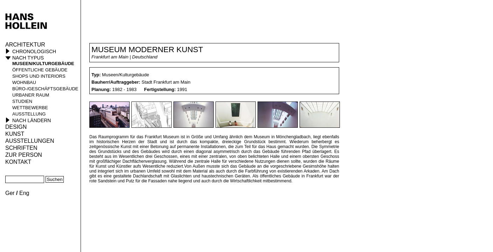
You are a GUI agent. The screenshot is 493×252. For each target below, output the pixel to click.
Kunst (14, 134)
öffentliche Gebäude (39, 69)
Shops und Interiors (39, 76)
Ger (10, 193)
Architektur (25, 45)
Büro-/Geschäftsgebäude (45, 88)
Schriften (21, 148)
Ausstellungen (29, 141)
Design (16, 127)
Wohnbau (24, 82)
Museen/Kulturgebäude (43, 63)
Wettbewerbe (30, 107)
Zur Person (23, 155)
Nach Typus (28, 58)
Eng (24, 193)
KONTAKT (18, 162)
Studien (22, 101)
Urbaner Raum (30, 95)
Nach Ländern (31, 120)
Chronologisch (34, 51)
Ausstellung (29, 114)
